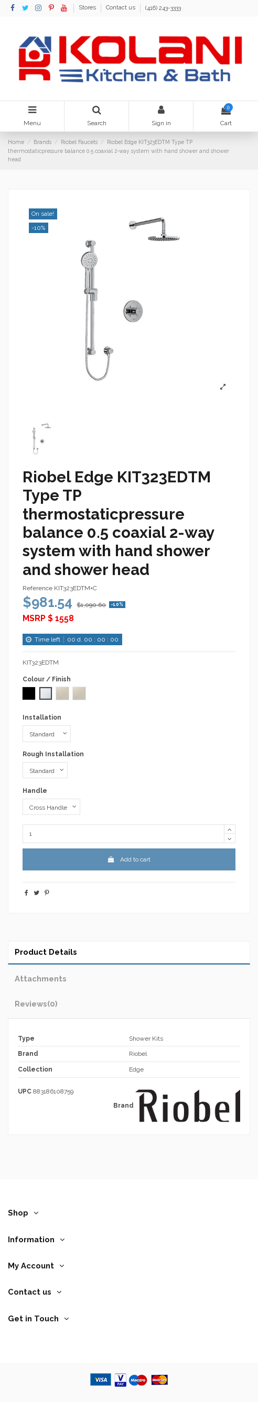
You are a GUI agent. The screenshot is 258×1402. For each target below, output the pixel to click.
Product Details (46, 951)
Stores (88, 8)
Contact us (121, 8)
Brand (123, 1105)
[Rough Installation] (45, 770)
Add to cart (129, 859)
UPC (24, 1091)
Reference (37, 588)
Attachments (41, 978)
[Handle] (51, 807)
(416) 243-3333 (163, 8)
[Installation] (47, 733)
